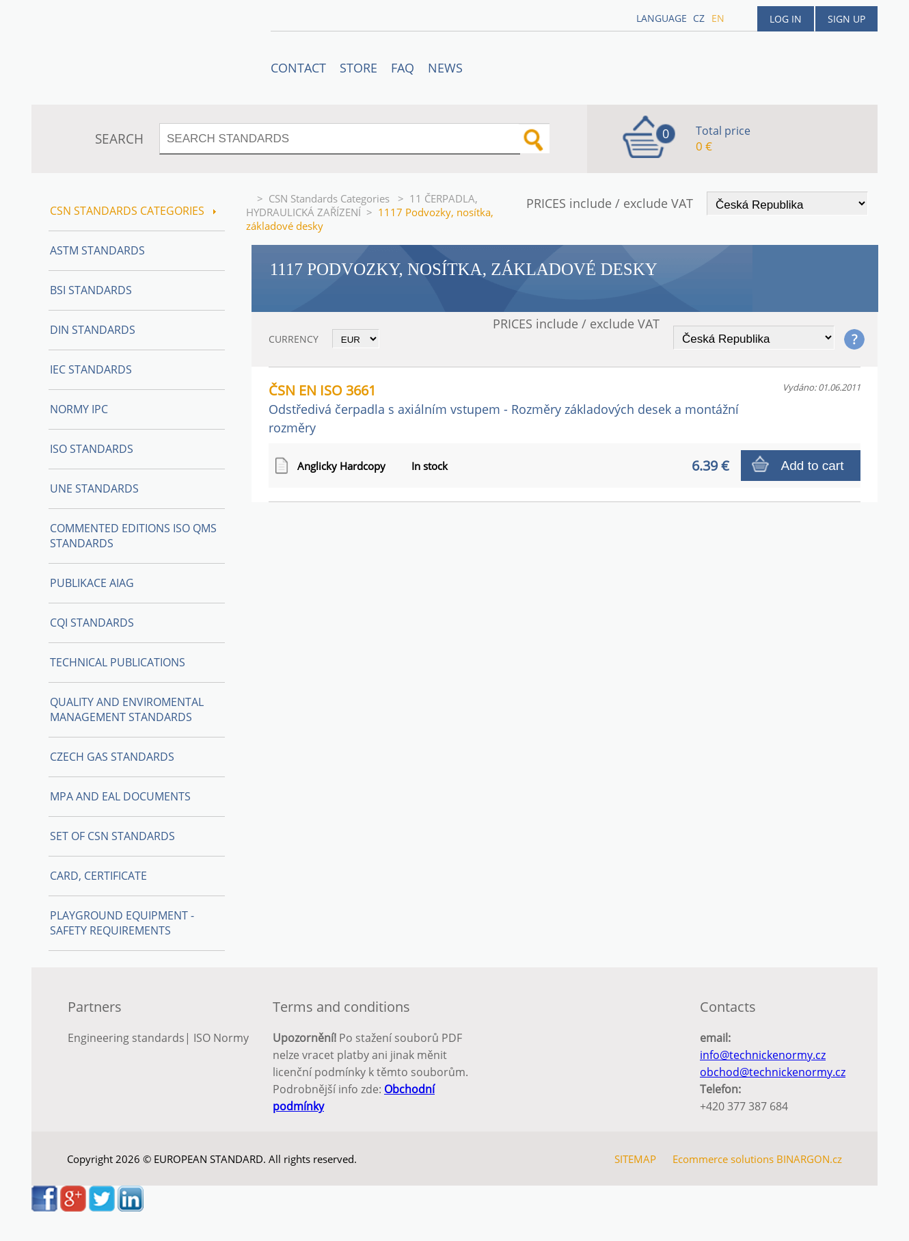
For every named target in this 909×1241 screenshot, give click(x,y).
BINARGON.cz (809, 1159)
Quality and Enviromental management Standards (127, 709)
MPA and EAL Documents (120, 796)
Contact (298, 68)
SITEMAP (635, 1159)
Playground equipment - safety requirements (122, 923)
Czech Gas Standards (112, 756)
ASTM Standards (97, 250)
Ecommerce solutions (723, 1159)
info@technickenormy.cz (763, 1054)
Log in (786, 18)
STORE (358, 68)
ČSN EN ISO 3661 (504, 408)
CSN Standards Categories (330, 198)
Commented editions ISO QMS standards (133, 536)
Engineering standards (126, 1037)
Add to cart (812, 465)
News (445, 68)
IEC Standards (91, 369)
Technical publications (117, 662)
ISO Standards (91, 448)
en (717, 18)
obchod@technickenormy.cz (772, 1072)
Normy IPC (79, 409)
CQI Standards (92, 622)
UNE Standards (94, 488)
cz (699, 18)
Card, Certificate (98, 875)
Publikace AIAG (92, 582)
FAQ (402, 68)
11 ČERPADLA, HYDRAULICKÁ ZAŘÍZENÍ (362, 205)
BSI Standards (91, 290)
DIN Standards (92, 329)
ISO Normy (221, 1037)
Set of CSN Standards (112, 836)
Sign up (846, 18)
